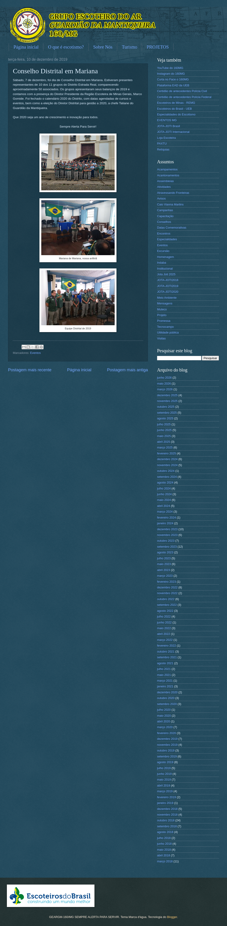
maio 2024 (164, 500)
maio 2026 (164, 383)
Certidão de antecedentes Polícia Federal (184, 97)
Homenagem (165, 257)
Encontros (163, 233)
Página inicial (26, 46)
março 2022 (165, 640)
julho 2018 (164, 838)
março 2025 (165, 447)
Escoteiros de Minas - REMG (176, 102)
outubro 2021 (165, 651)
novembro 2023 (167, 535)
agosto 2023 (165, 552)
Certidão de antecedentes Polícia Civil (182, 91)
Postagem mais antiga (127, 370)
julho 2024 (164, 488)
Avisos (161, 198)
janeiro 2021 (165, 686)
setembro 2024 (167, 476)
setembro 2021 (167, 657)
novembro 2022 (167, 593)
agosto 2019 (165, 762)
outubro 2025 (165, 406)
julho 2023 (164, 558)
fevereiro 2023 (166, 581)
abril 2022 (163, 634)
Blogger (172, 917)
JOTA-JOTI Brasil (168, 126)
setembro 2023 (167, 546)
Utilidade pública (168, 332)
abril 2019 (163, 785)
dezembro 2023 (167, 529)
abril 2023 (163, 570)
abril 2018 (163, 855)
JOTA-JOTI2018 (167, 280)
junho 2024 (164, 494)
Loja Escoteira (166, 137)
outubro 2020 (165, 698)
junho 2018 (164, 843)
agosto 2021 (165, 663)
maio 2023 (164, 564)
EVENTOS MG (167, 120)
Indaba (161, 262)
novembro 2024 (167, 465)
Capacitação (165, 216)
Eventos (35, 353)
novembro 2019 (167, 744)
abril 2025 (163, 441)
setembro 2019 (167, 756)
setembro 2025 (167, 412)
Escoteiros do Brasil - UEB (174, 108)
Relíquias (163, 149)
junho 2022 (164, 622)
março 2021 (165, 680)
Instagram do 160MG (171, 73)
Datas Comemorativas (171, 227)
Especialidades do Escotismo (176, 114)
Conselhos (164, 222)
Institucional (165, 268)
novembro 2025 (167, 401)
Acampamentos (167, 169)
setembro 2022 (167, 604)
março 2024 (165, 511)
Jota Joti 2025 (166, 274)
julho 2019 (164, 768)
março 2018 (165, 861)
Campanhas (165, 210)
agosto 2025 (165, 418)
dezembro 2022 (167, 587)
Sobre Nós (103, 46)
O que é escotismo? (66, 46)
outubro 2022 (165, 599)
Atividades (164, 186)
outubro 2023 (165, 540)
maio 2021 (164, 675)
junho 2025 (164, 430)
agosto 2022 (165, 610)
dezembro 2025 (167, 395)
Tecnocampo (165, 326)
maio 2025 (164, 436)
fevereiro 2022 (166, 645)
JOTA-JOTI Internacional (173, 132)
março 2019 (165, 791)
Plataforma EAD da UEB (173, 85)
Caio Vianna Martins (170, 204)
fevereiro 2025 (166, 453)
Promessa (163, 320)
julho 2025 (164, 424)
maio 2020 (164, 715)
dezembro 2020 (167, 692)
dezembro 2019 (167, 738)
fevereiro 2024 (166, 517)
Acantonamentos (168, 175)
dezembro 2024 (167, 459)
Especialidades (167, 239)
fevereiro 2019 (166, 797)
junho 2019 (164, 774)
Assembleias (165, 181)
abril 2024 (163, 506)
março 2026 (165, 389)
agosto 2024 (165, 482)
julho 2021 (164, 669)
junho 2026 (164, 377)
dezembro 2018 (167, 809)
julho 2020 (164, 709)
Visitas (161, 338)
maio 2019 (164, 779)
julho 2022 (164, 616)
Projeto (161, 315)
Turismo (129, 46)
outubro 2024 (165, 471)
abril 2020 (163, 721)
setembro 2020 (167, 704)
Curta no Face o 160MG (173, 79)
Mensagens (164, 303)
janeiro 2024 (165, 523)
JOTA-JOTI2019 (167, 286)
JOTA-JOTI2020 (167, 291)
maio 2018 (164, 849)
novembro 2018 (167, 814)
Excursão (163, 251)
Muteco (162, 309)
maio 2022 (164, 628)
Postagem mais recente (29, 370)
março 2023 (165, 575)
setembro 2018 (167, 826)
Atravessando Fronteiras (173, 192)
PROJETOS (158, 46)
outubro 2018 (165, 820)
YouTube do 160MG (170, 68)
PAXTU (162, 143)
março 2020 (165, 727)
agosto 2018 (165, 832)
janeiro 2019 (165, 803)
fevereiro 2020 (166, 733)
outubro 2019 (165, 750)
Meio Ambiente (167, 297)
